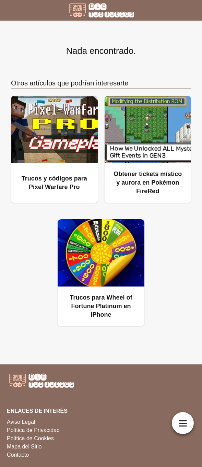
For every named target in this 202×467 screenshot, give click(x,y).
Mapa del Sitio (24, 447)
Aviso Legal (21, 422)
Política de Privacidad (33, 430)
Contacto (18, 455)
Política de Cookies (30, 438)
